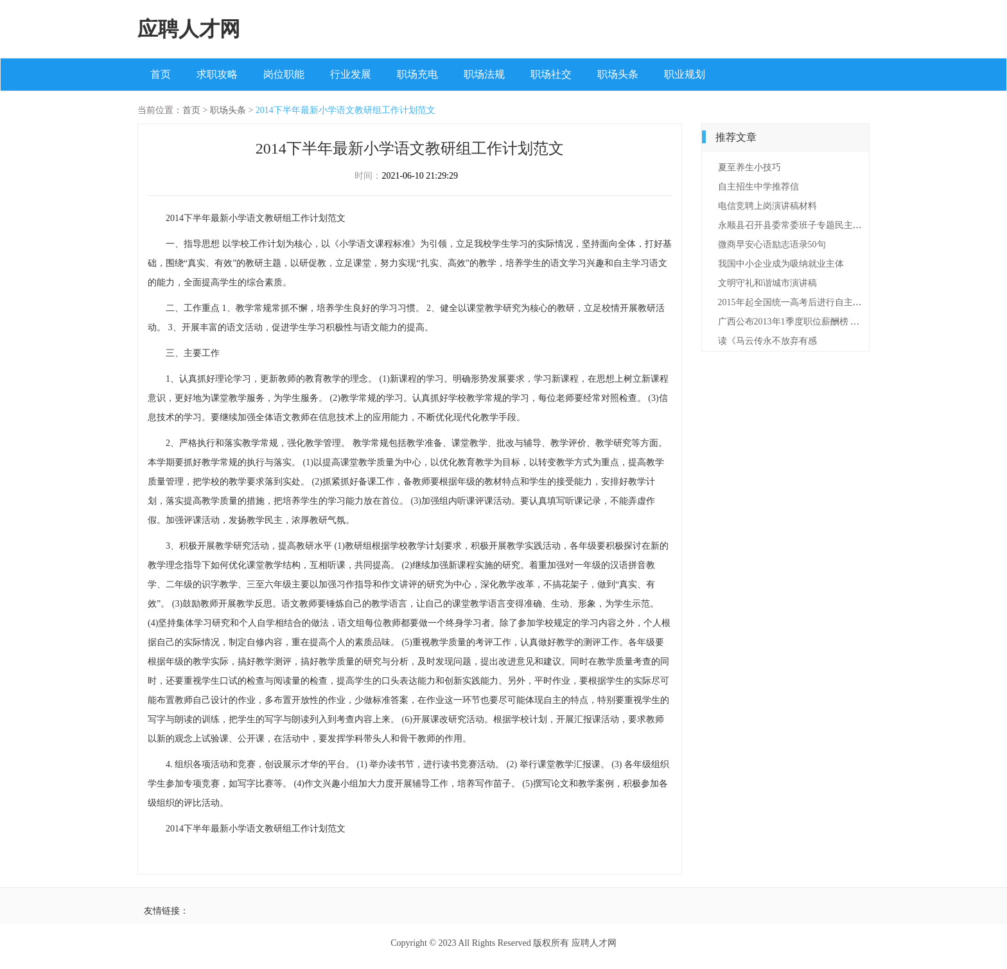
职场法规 (484, 74)
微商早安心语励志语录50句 (772, 244)
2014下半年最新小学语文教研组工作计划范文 (345, 110)
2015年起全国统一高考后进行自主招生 (794, 302)
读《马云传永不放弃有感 (767, 341)
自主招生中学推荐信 (758, 186)
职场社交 (551, 74)
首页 (160, 74)
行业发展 (350, 74)
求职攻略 (217, 74)
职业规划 (684, 74)
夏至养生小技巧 (749, 167)
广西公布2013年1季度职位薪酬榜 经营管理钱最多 (816, 321)
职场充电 (417, 74)
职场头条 (617, 74)
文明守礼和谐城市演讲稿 (767, 283)
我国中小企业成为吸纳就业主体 (781, 264)
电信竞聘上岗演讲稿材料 (767, 206)
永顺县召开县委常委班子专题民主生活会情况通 (812, 225)
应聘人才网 (188, 28)
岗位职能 (283, 74)
